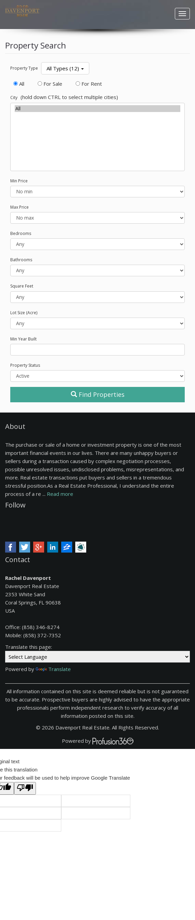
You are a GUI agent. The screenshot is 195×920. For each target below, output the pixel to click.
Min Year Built (23, 339)
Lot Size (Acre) (23, 313)
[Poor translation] (25, 788)
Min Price (19, 181)
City (13, 97)
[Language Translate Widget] (97, 657)
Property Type (24, 68)
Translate (53, 669)
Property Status (25, 365)
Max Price (19, 207)
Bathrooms (21, 260)
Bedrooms (20, 233)
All (97, 108)
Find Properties (98, 394)
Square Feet (21, 286)
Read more (60, 493)
